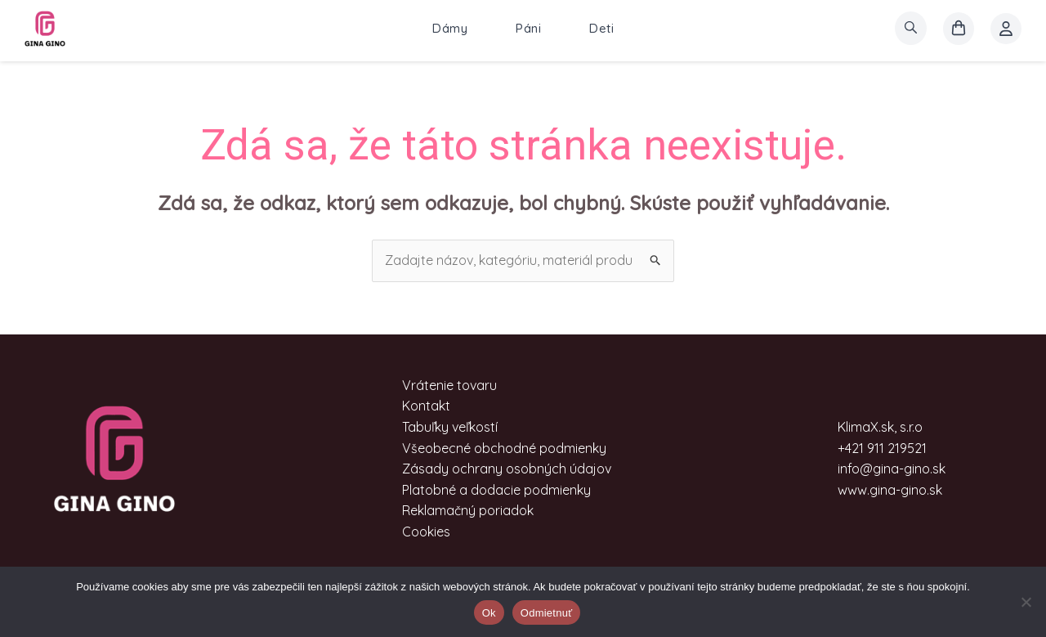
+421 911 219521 (882, 448)
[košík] (958, 28)
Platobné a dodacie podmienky (496, 490)
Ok (489, 613)
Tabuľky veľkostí (450, 427)
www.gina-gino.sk (890, 490)
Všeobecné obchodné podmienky (504, 448)
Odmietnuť (547, 613)
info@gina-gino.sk (891, 468)
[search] (911, 28)
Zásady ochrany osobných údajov (506, 468)
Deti (601, 28)
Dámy (449, 28)
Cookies (426, 531)
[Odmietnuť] (1025, 602)
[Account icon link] (1005, 28)
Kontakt (426, 405)
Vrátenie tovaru (449, 385)
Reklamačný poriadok (468, 510)
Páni (528, 28)
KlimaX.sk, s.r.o (880, 427)
